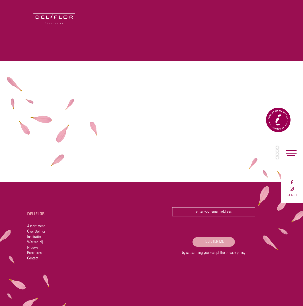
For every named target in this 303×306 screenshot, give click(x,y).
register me (214, 242)
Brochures (34, 253)
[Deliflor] (37, 12)
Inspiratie (34, 237)
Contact (32, 259)
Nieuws (32, 248)
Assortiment (36, 226)
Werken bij (35, 242)
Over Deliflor (36, 232)
